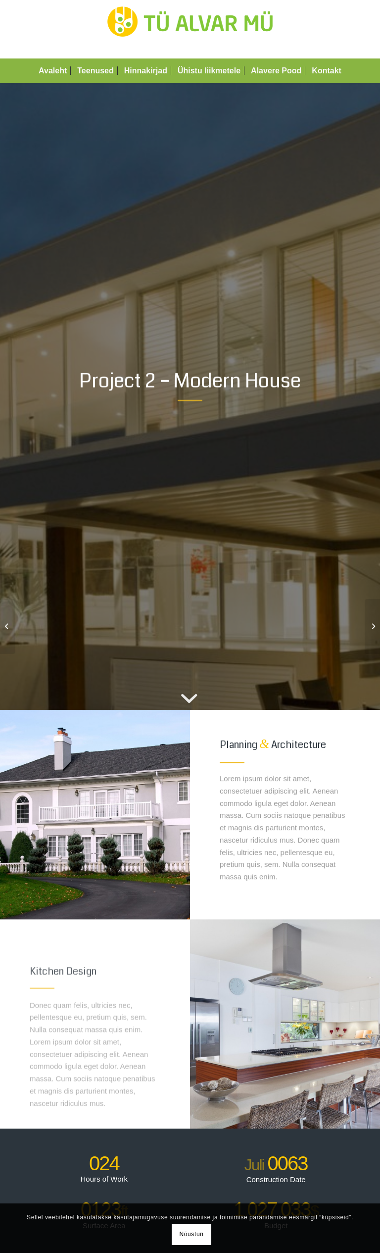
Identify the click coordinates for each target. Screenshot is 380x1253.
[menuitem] (53, 70)
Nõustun (192, 1234)
